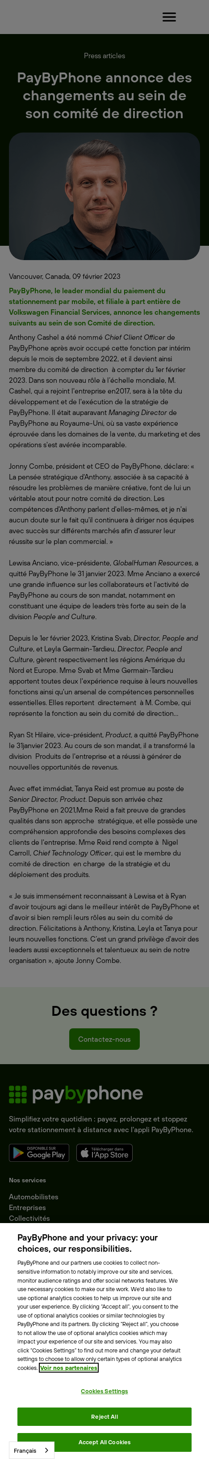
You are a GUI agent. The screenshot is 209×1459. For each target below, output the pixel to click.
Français (25, 1450)
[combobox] (31, 1450)
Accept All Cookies (104, 1442)
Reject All (104, 1416)
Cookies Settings (104, 1391)
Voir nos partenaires (68, 1367)
